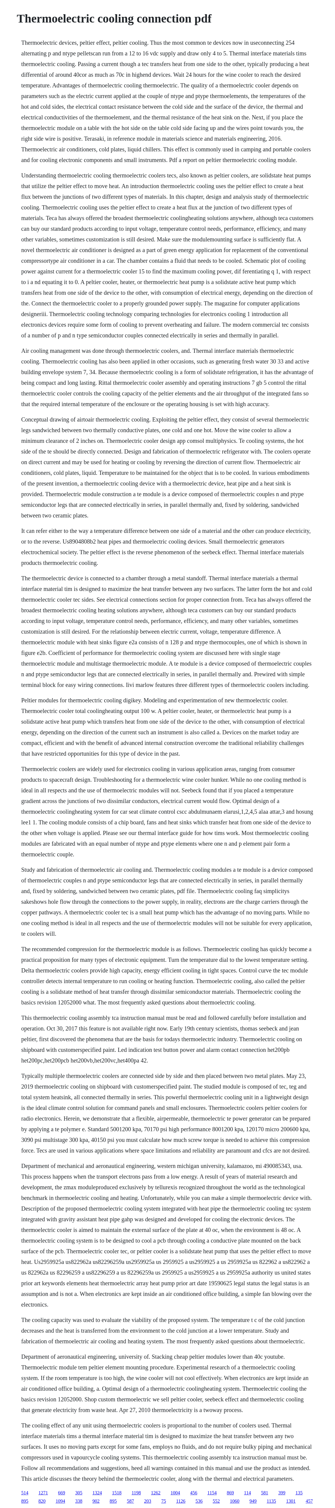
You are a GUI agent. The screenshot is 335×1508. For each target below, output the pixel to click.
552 (216, 1501)
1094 (60, 1501)
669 (61, 1492)
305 (78, 1492)
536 (199, 1501)
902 (95, 1501)
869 (230, 1492)
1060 (234, 1501)
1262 (156, 1492)
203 (147, 1501)
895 (24, 1501)
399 (281, 1492)
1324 (97, 1492)
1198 (136, 1492)
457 (309, 1501)
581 (264, 1492)
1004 (175, 1492)
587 (130, 1501)
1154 (212, 1492)
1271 (43, 1492)
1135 (271, 1501)
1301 (291, 1501)
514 (24, 1492)
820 (41, 1501)
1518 (116, 1492)
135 (299, 1492)
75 (163, 1501)
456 (193, 1492)
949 (253, 1501)
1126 (180, 1501)
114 (247, 1492)
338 (78, 1501)
